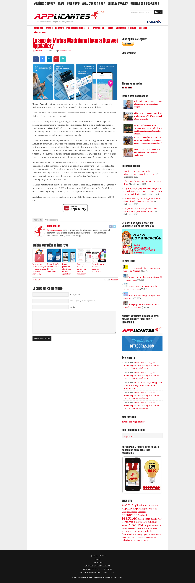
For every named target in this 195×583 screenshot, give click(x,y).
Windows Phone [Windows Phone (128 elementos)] (141, 540)
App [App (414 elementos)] (124, 508)
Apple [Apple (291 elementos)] (130, 508)
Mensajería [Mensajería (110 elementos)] (132, 528)
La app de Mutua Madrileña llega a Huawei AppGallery (75, 43)
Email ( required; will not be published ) (83, 301)
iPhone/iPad (98, 27)
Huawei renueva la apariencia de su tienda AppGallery (98, 267)
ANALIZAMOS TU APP (93, 3)
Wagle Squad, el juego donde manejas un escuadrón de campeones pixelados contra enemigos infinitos (142, 191)
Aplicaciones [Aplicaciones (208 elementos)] (140, 505)
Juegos (109, 27)
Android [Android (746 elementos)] (127, 505)
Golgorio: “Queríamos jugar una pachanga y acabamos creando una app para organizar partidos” (148, 140)
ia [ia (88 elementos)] (122, 522)
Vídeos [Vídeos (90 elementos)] (153, 537)
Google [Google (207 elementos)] (146, 518)
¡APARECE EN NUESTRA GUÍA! (97, 566)
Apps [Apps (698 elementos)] (137, 508)
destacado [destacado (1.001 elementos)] (129, 514)
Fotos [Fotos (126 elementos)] (140, 519)
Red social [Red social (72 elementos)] (133, 531)
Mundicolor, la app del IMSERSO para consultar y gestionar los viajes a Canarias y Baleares (141, 365)
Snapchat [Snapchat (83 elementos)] (125, 537)
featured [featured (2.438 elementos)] (129, 518)
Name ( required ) (75, 295)
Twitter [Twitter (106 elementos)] (143, 537)
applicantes (37, 50)
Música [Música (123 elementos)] (149, 528)
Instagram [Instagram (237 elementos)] (141, 521)
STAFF (61, 3)
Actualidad (38, 27)
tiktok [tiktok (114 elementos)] (131, 537)
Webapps (143, 27)
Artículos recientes (52, 220)
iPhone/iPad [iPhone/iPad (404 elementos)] (135, 525)
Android (49, 27)
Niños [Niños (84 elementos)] (155, 528)
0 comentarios (64, 50)
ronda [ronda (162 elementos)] (139, 531)
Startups (132, 27)
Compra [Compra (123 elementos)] (155, 509)
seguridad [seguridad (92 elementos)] (146, 534)
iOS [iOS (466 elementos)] (149, 522)
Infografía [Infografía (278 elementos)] (129, 521)
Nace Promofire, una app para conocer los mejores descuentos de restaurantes (142, 385)
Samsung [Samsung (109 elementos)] (138, 534)
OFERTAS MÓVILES (118, 3)
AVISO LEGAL (109, 572)
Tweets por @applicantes (133, 421)
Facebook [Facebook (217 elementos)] (142, 515)
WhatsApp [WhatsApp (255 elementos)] (127, 540)
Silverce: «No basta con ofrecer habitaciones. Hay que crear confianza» (147, 152)
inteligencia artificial (75, 27)
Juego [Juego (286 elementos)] (146, 525)
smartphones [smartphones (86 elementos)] (156, 534)
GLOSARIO (108, 569)
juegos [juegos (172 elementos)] (153, 525)
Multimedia (121, 27)
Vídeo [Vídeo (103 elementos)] (148, 537)
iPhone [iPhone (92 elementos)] (124, 525)
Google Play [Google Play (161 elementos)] (156, 518)
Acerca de (38, 220)
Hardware (59, 27)
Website (72, 307)
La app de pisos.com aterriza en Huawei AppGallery (66, 269)
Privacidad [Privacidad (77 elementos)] (125, 531)
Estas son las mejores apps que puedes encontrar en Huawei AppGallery (39, 269)
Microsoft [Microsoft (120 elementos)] (141, 528)
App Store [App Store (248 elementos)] (147, 508)
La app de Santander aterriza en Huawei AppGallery (81, 269)
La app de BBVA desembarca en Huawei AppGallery (53, 267)
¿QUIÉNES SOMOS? (44, 3)
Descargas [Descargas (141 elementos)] (142, 512)
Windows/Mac (40, 32)
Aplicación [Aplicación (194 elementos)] (152, 505)
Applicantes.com (54, 230)
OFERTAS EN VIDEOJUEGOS (144, 3)
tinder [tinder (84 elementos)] (137, 537)
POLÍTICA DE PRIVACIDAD (90, 572)
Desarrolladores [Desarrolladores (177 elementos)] (129, 511)
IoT (89, 27)
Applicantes (129, 436)
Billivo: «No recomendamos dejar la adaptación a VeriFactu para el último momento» (148, 116)
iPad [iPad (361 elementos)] (154, 522)
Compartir (36, 280)
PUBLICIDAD (73, 3)
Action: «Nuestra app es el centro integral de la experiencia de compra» (148, 104)
